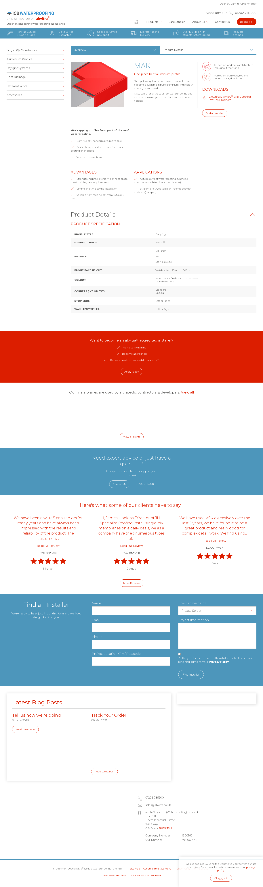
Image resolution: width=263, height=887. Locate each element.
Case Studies (177, 22)
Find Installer (191, 674)
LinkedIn (149, 849)
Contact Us (222, 22)
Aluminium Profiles (19, 59)
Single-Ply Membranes (22, 50)
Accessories (14, 95)
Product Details (173, 50)
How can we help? (192, 603)
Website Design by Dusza (114, 875)
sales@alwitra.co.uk (158, 805)
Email (96, 620)
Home (138, 22)
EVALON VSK (48, 553)
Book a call (246, 21)
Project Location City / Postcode (116, 653)
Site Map (135, 868)
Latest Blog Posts (37, 702)
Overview (80, 50)
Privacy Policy (219, 662)
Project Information (193, 620)
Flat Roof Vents (17, 86)
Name (96, 603)
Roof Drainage (16, 77)
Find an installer (215, 113)
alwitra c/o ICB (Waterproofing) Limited (34, 15)
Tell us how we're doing (36, 715)
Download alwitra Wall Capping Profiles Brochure (230, 98)
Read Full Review (48, 545)
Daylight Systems (18, 68)
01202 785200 (245, 13)
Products (152, 22)
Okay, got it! (221, 878)
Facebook (159, 849)
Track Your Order (108, 715)
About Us (198, 22)
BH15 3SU (165, 828)
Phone (97, 637)
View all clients (131, 436)
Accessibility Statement (157, 868)
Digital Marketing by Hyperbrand (145, 875)
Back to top (253, 214)
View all (187, 392)
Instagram (169, 849)
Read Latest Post (25, 729)
